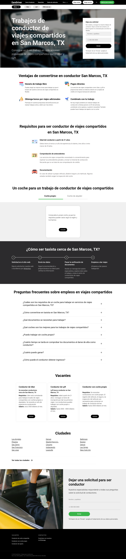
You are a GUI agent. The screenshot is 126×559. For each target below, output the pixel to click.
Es (96, 2)
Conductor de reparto (17, 544)
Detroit (82, 445)
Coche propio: (50, 196)
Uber (27, 7)
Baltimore (83, 439)
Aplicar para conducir (107, 2)
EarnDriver (17, 2)
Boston (82, 442)
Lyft (36, 7)
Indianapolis (50, 447)
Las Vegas (84, 447)
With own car (46, 7)
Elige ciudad (76, 2)
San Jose (15, 450)
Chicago (49, 445)
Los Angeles (16, 439)
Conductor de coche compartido (20, 538)
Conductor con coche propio (19, 541)
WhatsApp (27, 268)
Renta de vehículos (52, 2)
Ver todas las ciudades (21, 460)
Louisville (49, 450)
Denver (48, 439)
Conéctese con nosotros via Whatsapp (45, 539)
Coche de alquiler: (74, 196)
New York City (85, 450)
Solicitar (31, 416)
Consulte (63, 229)
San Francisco (17, 447)
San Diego (16, 445)
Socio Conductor (30, 2)
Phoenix (15, 442)
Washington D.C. (52, 442)
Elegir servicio (88, 2)
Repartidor (41, 2)
